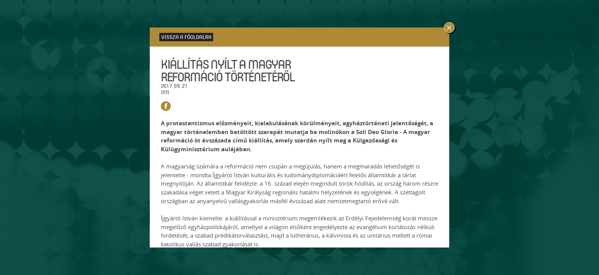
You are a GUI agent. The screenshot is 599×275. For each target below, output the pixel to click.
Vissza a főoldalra (186, 37)
